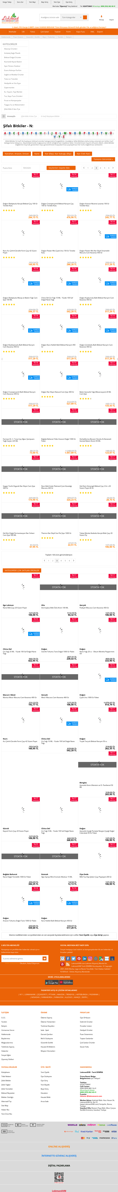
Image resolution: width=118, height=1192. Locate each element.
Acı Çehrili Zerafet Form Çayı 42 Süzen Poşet (20, 741)
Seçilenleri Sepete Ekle (61, 168)
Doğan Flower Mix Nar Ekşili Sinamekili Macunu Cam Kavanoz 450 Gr (94, 252)
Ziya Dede (84, 874)
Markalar (12, 31)
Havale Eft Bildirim (48, 1047)
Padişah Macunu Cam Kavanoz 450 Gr (94, 608)
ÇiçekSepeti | (43, 994)
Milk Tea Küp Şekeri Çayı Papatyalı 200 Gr (96, 877)
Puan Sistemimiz (86, 1034)
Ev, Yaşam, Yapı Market (13, 92)
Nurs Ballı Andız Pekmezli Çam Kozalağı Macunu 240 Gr (56, 487)
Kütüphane (5, 1072)
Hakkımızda (5, 37)
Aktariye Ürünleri (10, 49)
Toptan (58, 31)
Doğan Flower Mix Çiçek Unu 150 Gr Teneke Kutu (58, 252)
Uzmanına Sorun (7, 1030)
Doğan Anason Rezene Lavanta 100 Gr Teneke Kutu (94, 205)
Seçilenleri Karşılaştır (42, 168)
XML (92, 31)
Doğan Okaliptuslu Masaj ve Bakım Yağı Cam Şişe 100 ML (20, 299)
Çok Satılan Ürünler (87, 1042)
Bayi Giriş (44, 2)
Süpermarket (9, 87)
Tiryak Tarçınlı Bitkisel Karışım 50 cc (93, 741)
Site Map (4, 1105)
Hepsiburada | (82, 994)
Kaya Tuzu (80, 31)
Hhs (43, 605)
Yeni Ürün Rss (6, 1114)
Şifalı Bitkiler (6, 1080)
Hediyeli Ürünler (86, 1030)
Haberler (4, 1051)
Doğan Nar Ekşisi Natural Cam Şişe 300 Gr (57, 392)
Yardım (60, 37)
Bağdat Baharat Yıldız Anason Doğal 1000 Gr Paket (58, 440)
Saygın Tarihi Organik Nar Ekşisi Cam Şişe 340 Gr (19, 487)
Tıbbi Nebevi (6, 1076)
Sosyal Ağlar (6, 1055)
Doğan (44, 649)
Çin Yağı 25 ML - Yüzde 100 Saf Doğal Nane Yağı (19, 653)
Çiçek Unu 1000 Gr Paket (89, 697)
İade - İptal (45, 1030)
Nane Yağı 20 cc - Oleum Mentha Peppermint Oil (97, 653)
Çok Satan (45, 31)
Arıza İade (45, 1101)
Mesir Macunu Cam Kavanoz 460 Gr (55, 697)
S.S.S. (3, 1017)
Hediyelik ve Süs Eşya (12, 83)
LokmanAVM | (31, 994)
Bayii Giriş (45, 1089)
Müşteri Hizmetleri (48, 1051)
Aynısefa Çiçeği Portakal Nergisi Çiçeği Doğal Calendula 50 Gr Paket (97, 832)
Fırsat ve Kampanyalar (12, 100)
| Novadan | (35, 997)
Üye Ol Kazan (85, 1017)
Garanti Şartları (47, 1034)
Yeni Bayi (32, 2)
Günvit (6, 828)
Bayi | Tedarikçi (49, 37)
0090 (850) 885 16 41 (88, 1088)
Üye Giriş (69, 2)
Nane (36, 153)
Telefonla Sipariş (7, 1047)
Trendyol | (71, 994)
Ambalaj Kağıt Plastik (12, 53)
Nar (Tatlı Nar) (83, 153)
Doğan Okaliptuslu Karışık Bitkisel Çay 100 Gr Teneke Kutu (20, 205)
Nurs (5, 739)
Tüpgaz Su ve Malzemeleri (14, 105)
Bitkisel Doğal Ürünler (12, 57)
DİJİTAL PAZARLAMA (59, 1165)
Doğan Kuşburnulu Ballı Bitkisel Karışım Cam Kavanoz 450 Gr (97, 299)
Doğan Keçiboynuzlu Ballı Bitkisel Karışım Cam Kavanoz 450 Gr (19, 346)
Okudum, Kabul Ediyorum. (20, 963)
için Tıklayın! (90, 1078)
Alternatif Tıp (6, 1101)
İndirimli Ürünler (86, 1022)
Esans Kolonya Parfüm (12, 70)
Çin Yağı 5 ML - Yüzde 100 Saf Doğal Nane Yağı (57, 832)
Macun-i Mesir (9, 695)
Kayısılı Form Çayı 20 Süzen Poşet (16, 831)
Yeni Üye (57, 2)
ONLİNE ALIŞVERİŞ (59, 1146)
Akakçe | (78, 997)
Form (68, 31)
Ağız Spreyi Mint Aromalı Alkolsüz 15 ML (56, 877)
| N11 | (21, 994)
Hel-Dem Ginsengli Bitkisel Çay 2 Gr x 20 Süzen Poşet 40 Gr (95, 487)
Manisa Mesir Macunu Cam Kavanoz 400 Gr (20, 697)
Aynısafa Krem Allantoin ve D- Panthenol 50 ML (96, 786)
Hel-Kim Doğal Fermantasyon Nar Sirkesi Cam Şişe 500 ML (18, 534)
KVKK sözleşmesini (12, 963)
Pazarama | (94, 994)
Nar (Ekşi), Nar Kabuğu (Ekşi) (58, 153)
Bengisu (83, 782)
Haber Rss (5, 1110)
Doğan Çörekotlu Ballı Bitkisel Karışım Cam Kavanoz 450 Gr (96, 346)
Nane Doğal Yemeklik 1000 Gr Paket (17, 877)
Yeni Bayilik (45, 1085)
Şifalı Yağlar (6, 1085)
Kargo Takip (7, 2)
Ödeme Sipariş (46, 1017)
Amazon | (61, 994)
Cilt (23, 31)
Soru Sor (20, 2)
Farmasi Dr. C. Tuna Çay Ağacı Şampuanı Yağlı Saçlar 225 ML (18, 440)
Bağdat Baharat (10, 874)
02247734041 (87, 6)
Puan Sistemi (18, 37)
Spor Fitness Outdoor (12, 66)
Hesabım (44, 1093)
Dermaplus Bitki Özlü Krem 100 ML (54, 608)
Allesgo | (69, 997)
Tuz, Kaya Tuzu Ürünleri (13, 96)
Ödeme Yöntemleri (48, 1022)
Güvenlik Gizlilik (47, 1042)
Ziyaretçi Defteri (7, 1059)
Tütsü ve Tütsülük (11, 79)
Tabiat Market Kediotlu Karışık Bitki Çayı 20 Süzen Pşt (96, 534)
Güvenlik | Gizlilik (33, 37)
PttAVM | (53, 994)
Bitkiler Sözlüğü (7, 1097)
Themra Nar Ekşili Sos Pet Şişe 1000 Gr (56, 533)
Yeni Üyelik (84, 935)
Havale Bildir (46, 1097)
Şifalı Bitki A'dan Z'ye (12, 109)
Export (100, 31)
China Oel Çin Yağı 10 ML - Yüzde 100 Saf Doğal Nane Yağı (57, 299)
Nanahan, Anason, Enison (17, 153)
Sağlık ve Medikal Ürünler (14, 74)
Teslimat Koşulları (47, 1026)
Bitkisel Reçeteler (8, 1093)
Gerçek (83, 605)
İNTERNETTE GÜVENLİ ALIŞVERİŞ (59, 1155)
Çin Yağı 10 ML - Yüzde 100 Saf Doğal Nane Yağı (58, 742)
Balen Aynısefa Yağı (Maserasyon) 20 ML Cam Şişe (95, 393)
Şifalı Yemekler (7, 1089)
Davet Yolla (84, 1047)
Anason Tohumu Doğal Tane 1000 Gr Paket (19, 921)
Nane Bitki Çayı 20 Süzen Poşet (15, 608)
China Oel (7, 649)
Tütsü (32, 31)
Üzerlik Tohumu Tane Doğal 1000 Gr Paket (57, 652)
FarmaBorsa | (47, 997)
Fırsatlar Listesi (86, 1026)
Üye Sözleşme (46, 1076)
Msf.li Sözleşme (47, 1038)
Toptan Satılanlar (86, 1038)
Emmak (44, 874)
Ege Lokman (8, 605)
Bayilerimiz (5, 1038)
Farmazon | (59, 997)
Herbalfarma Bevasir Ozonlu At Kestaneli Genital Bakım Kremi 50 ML (95, 440)
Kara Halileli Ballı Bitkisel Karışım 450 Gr (56, 921)
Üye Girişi (98, 935)
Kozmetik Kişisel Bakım (13, 62)
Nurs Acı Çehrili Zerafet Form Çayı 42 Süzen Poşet (20, 252)
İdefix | (85, 997)
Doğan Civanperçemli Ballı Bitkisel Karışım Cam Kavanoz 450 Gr (19, 393)
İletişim (69, 37)
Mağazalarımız (7, 1042)
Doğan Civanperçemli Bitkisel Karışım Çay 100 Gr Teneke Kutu (57, 205)
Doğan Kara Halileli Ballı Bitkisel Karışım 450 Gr (58, 346)
